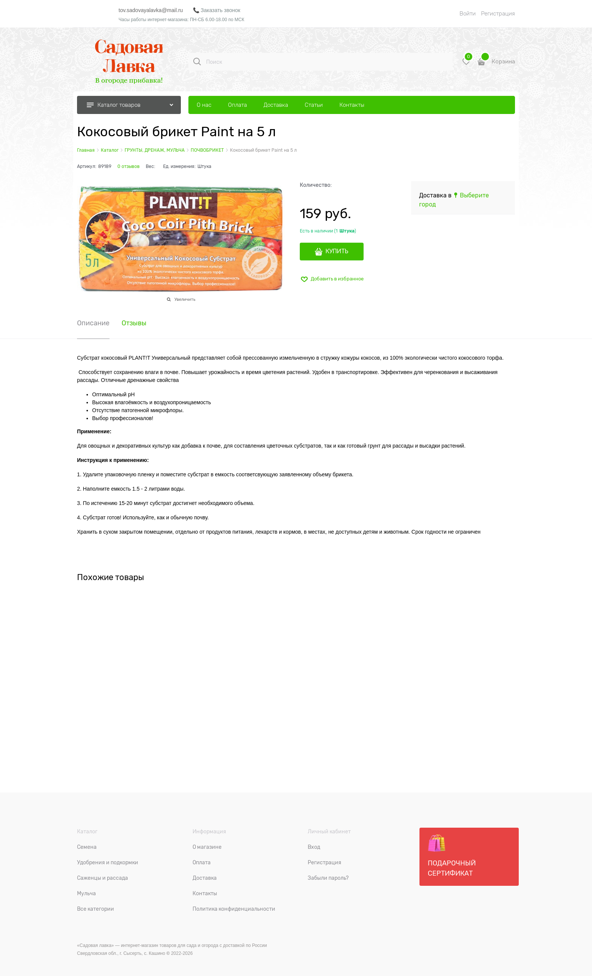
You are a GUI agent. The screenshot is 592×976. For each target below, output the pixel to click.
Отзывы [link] (134, 323)
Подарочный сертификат (452, 855)
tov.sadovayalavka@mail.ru (151, 10)
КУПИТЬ (336, 251)
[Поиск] (197, 61)
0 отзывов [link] (128, 166)
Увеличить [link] (184, 299)
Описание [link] (93, 323)
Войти (467, 14)
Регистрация (498, 14)
